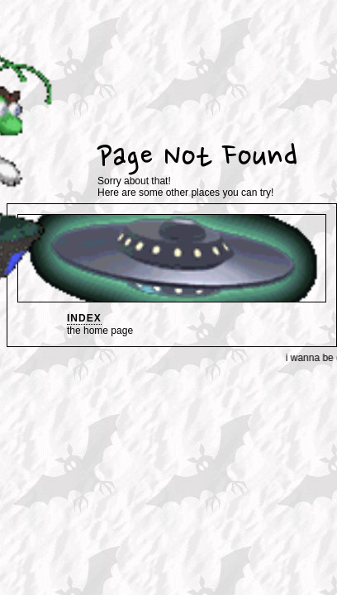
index (84, 318)
